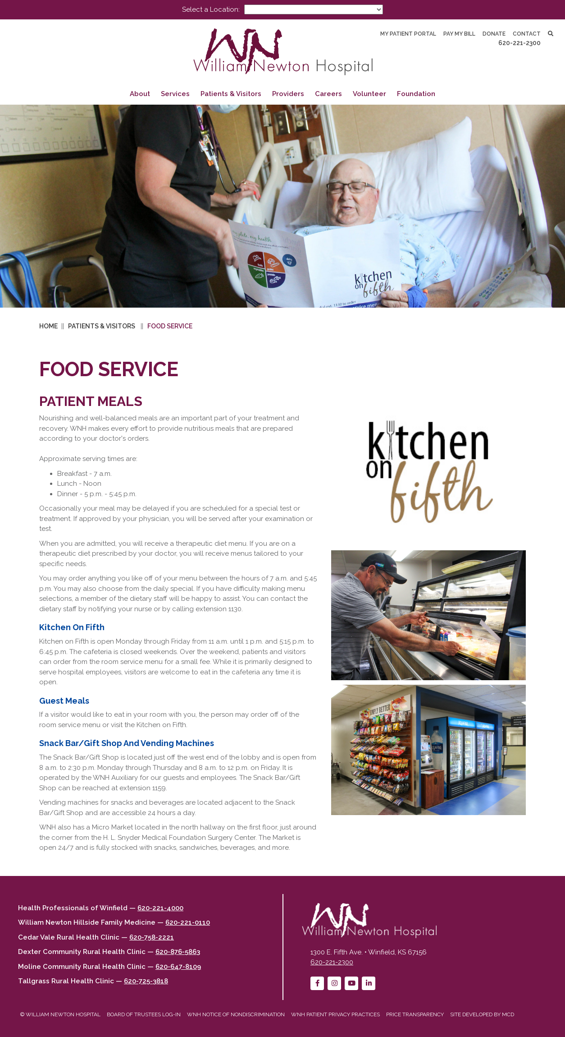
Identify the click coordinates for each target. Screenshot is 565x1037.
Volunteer (369, 94)
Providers (288, 94)
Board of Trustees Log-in (144, 1014)
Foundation (416, 94)
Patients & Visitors (230, 94)
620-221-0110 (187, 922)
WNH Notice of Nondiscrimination (236, 1014)
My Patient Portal (408, 34)
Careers (328, 94)
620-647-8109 (178, 967)
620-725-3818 (146, 981)
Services (175, 94)
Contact (527, 34)
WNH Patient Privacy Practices (335, 1014)
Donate (494, 34)
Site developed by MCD (482, 1014)
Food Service (169, 326)
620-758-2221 (151, 937)
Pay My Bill (459, 34)
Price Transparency (415, 1014)
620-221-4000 (160, 908)
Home (48, 326)
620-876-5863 (177, 952)
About (140, 94)
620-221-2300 (519, 42)
